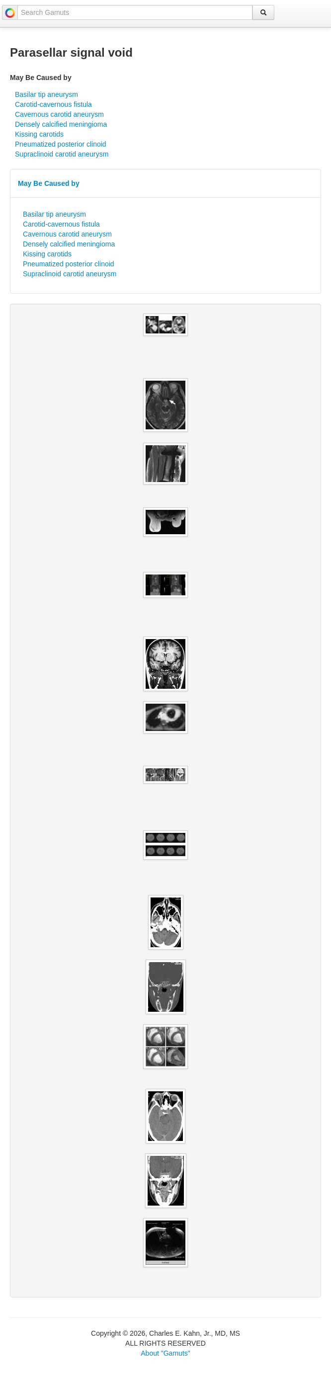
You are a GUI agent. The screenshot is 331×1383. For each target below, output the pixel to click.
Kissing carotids (39, 134)
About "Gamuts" (165, 1353)
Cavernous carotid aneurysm (59, 114)
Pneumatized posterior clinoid (60, 144)
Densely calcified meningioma (61, 124)
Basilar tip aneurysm (46, 94)
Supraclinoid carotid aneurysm (61, 154)
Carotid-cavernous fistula (53, 104)
